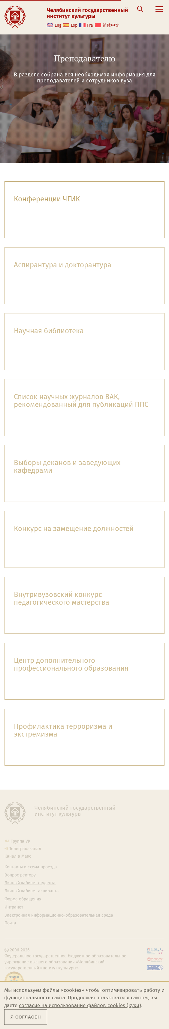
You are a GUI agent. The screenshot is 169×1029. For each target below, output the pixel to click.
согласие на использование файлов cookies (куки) (80, 1005)
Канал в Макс (18, 856)
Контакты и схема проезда (31, 867)
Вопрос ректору (20, 875)
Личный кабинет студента (30, 883)
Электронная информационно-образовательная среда (59, 915)
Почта (10, 923)
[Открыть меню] (159, 12)
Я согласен (26, 1017)
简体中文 (111, 25)
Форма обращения (23, 899)
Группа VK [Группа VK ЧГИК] (20, 841)
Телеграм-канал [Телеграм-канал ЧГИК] (25, 848)
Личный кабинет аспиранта (32, 891)
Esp (74, 25)
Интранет (14, 907)
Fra (90, 25)
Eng (58, 25)
